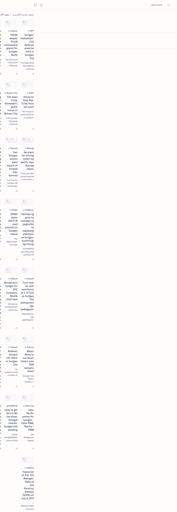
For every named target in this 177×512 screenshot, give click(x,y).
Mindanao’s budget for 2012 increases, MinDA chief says (108, 278)
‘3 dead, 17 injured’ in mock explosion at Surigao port (26, 125)
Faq (15, 183)
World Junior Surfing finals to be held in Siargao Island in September (70, 162)
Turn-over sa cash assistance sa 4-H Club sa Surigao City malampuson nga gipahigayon (145, 281)
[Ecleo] (160, 100)
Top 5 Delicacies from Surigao (24, 51)
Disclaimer (34, 183)
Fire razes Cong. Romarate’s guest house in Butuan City (109, 106)
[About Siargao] (13, 151)
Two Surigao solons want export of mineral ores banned (107, 160)
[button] (136, 133)
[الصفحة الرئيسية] (171, 15)
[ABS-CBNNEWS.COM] (35, 159)
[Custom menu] (171, 53)
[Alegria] (26, 82)
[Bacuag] (83, 100)
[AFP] (13, 167)
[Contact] (171, 43)
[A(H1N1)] (35, 151)
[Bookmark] (4, 5)
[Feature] (120, 43)
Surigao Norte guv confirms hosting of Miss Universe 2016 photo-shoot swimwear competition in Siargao (24, 108)
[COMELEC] (157, 212)
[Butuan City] (119, 100)
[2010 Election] (13, 144)
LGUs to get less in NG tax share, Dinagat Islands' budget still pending (109, 398)
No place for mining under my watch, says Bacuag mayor (145, 160)
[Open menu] (171, 5)
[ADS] (35, 167)
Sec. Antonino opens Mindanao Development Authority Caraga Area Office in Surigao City (71, 281)
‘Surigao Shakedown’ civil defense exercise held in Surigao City (147, 50)
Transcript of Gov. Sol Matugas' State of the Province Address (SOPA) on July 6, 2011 (146, 456)
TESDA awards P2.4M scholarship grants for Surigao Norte (107, 50)
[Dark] (10, 5)
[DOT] (26, 99)
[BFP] (160, 43)
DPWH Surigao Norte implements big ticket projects (74, 219)
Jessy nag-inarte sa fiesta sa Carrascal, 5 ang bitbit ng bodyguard (25, 73)
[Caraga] (83, 272)
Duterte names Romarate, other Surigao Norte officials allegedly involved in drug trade (23, 90)
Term (43, 183)
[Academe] (13, 159)
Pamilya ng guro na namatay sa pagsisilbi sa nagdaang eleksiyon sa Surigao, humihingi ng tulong (146, 220)
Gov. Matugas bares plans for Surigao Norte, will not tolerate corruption (70, 398)
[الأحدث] (159, 491)
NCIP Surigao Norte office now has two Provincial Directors (69, 48)
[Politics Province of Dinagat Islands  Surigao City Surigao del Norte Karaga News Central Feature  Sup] (35, 144)
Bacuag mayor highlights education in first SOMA (72, 106)
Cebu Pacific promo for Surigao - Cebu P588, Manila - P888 (145, 398)
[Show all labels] (39, 173)
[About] (171, 37)
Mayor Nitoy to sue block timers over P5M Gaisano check (148, 340)
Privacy (23, 183)
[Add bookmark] (131, 22)
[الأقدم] (58, 491)
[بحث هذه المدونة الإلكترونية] (117, 5)
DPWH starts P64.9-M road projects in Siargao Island (109, 217)
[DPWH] (121, 212)
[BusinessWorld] (117, 390)
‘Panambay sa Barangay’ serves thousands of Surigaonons (73, 340)
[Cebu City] (158, 390)
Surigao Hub (148, 506)
